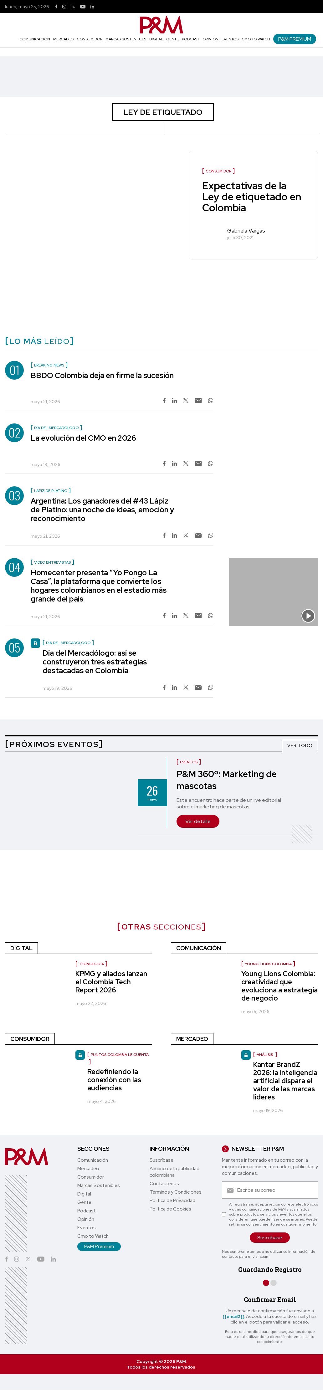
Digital (156, 39)
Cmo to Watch (256, 39)
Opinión (210, 39)
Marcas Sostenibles (125, 39)
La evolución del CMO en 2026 (83, 438)
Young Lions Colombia (268, 963)
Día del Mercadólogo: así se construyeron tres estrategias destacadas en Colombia (95, 661)
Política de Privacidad (172, 1200)
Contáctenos (164, 1183)
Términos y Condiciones (176, 1192)
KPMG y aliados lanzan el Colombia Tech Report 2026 (111, 982)
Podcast (190, 39)
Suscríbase (161, 1160)
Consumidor (89, 39)
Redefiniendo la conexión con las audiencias (114, 1080)
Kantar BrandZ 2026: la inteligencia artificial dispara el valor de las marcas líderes (285, 1081)
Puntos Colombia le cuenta (120, 1054)
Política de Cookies (170, 1209)
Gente (172, 39)
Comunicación (34, 39)
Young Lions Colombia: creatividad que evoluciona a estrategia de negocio (279, 986)
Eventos (230, 39)
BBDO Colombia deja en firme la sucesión (102, 375)
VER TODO (300, 745)
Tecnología (91, 963)
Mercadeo (63, 39)
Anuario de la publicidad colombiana (174, 1171)
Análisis (265, 1054)
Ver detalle (198, 821)
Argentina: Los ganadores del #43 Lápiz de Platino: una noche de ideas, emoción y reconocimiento (102, 509)
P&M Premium (294, 39)
